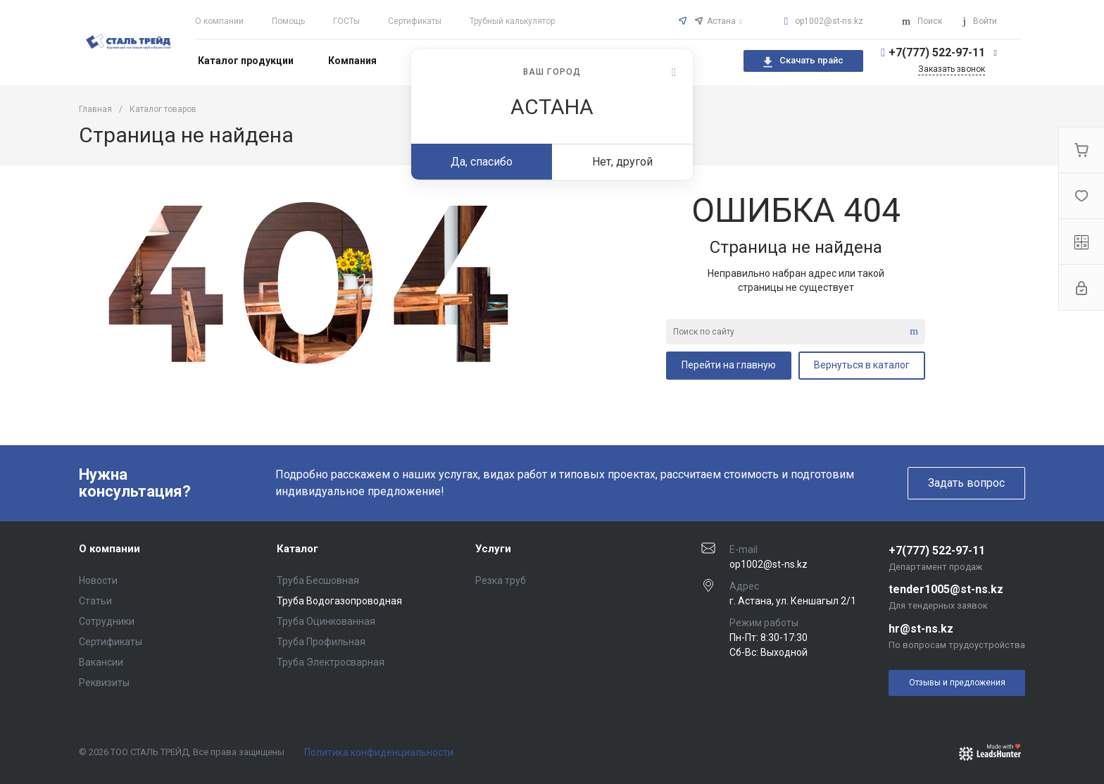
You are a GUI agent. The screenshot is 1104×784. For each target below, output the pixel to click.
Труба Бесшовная (318, 580)
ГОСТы (346, 21)
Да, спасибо (482, 161)
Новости (98, 580)
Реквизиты (104, 682)
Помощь (288, 21)
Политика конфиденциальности (378, 752)
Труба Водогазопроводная (339, 600)
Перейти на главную (729, 365)
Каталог (297, 548)
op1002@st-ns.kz (829, 21)
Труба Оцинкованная (326, 621)
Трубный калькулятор (512, 21)
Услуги (493, 548)
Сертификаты (414, 21)
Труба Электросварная (330, 662)
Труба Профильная (321, 641)
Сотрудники (106, 621)
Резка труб (500, 580)
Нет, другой (622, 161)
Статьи (95, 600)
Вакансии (101, 662)
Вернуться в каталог (862, 365)
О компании (219, 21)
